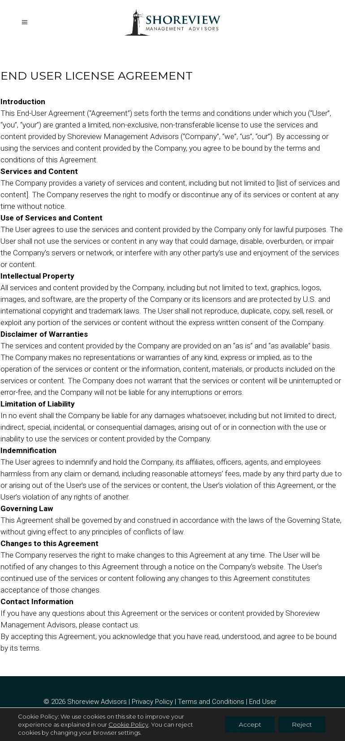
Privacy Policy (152, 702)
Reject (302, 724)
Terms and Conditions (211, 702)
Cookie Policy (128, 724)
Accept (250, 724)
